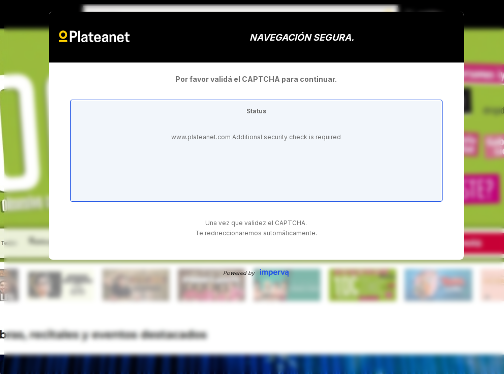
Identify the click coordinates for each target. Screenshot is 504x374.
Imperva (274, 273)
